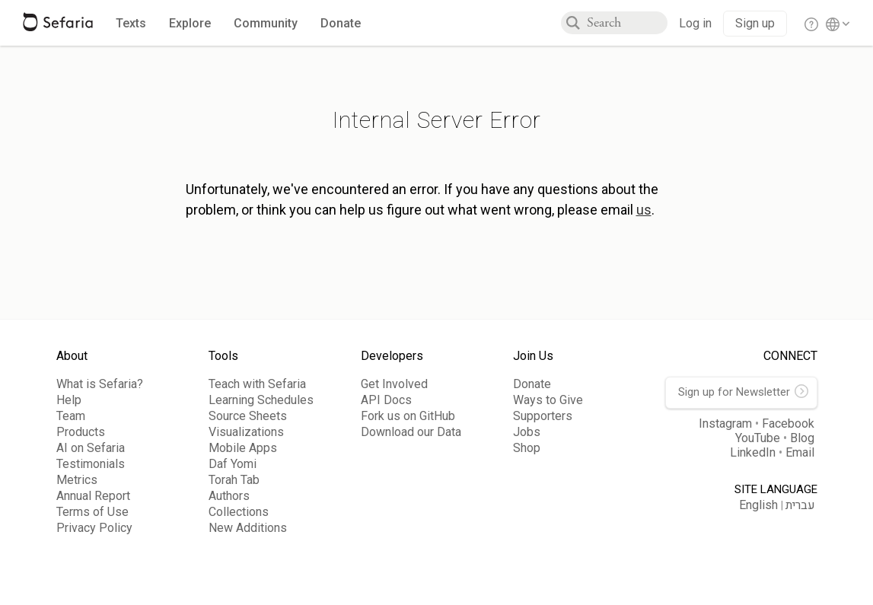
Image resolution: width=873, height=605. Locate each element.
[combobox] (627, 22)
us (644, 210)
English (758, 505)
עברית (800, 505)
